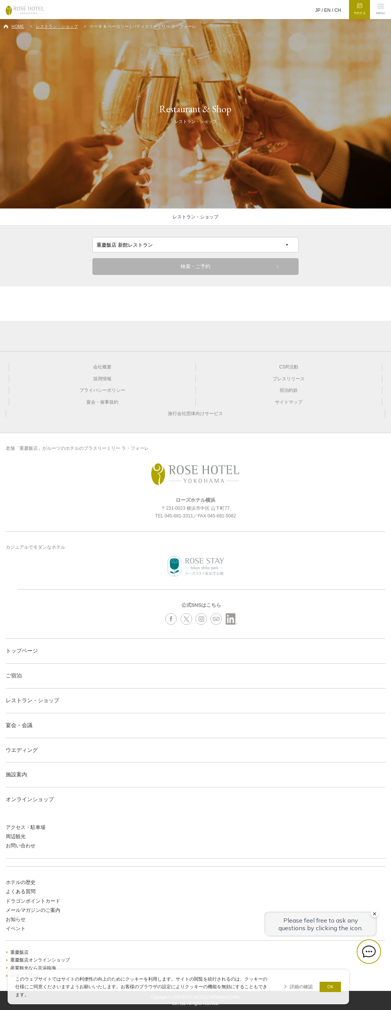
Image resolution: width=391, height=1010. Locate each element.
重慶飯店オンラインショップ (40, 960)
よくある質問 (21, 891)
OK (330, 986)
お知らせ (16, 919)
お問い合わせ (21, 845)
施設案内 (16, 774)
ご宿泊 (14, 675)
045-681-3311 (179, 516)
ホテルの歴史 (21, 882)
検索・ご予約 (195, 266)
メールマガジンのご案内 (33, 910)
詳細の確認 (301, 986)
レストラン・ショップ (57, 26)
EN (327, 10)
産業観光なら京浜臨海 (33, 968)
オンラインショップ (30, 799)
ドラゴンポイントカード (33, 901)
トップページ (22, 651)
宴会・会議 (19, 725)
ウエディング (22, 750)
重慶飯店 (19, 952)
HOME (17, 26)
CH (337, 10)
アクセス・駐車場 (25, 827)
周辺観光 (16, 836)
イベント (16, 928)
